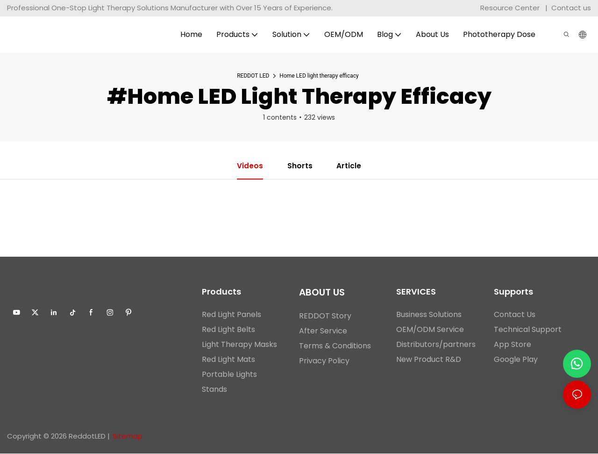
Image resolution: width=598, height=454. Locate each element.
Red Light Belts (228, 329)
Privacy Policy (324, 361)
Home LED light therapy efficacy (318, 75)
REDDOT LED (253, 75)
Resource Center (510, 8)
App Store (512, 344)
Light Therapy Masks (239, 344)
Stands (214, 389)
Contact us (571, 8)
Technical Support (528, 329)
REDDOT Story (325, 316)
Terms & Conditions (335, 346)
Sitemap (127, 436)
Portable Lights (229, 374)
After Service (323, 331)
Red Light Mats (228, 359)
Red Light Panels (231, 315)
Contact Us (514, 315)
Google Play (516, 359)
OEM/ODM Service (430, 329)
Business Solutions (429, 315)
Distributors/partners (436, 344)
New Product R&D (428, 359)
